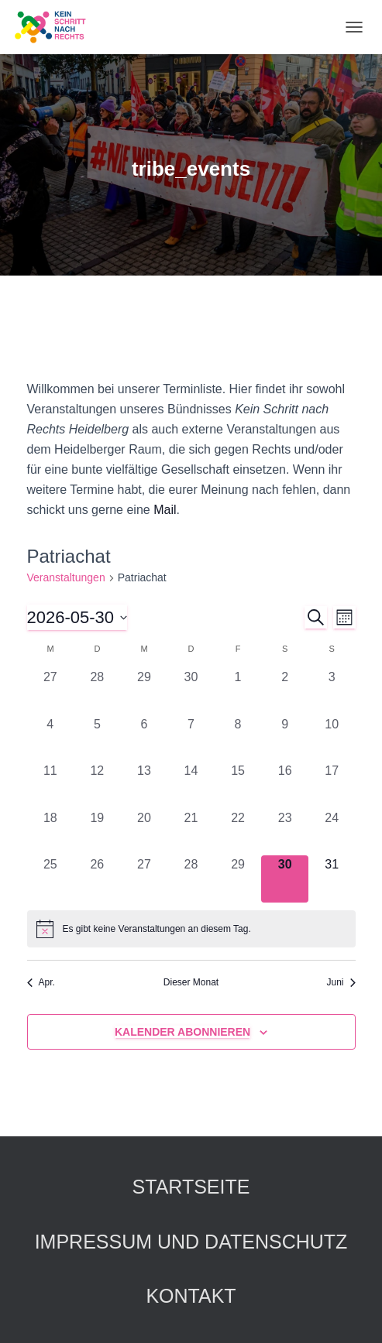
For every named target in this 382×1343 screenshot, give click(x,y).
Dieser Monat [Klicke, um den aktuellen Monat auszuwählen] (191, 982)
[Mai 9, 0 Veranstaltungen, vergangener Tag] (284, 738)
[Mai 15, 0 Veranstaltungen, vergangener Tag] (238, 785)
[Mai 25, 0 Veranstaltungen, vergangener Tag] (50, 879)
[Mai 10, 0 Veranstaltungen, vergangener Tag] (332, 738)
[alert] (191, 928)
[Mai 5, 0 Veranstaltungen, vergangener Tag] (97, 738)
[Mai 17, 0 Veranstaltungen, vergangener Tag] (332, 785)
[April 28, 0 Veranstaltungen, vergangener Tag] (97, 691)
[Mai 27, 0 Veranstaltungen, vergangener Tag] (144, 879)
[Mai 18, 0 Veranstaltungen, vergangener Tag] (50, 832)
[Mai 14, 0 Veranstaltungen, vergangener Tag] (191, 785)
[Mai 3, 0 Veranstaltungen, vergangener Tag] (332, 691)
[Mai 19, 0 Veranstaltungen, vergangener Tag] (97, 832)
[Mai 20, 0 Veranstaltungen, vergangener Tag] (144, 832)
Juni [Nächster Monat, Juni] (340, 982)
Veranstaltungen (66, 577)
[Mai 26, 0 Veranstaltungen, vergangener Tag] (97, 879)
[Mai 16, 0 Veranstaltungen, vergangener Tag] (284, 785)
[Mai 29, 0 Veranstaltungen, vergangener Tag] (238, 879)
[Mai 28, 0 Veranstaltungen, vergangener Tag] (191, 879)
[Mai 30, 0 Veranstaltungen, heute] (284, 879)
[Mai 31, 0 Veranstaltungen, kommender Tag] (332, 879)
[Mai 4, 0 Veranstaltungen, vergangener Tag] (50, 738)
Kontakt (191, 1296)
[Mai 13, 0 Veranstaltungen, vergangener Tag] (144, 785)
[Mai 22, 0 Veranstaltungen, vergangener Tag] (238, 832)
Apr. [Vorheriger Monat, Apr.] (41, 982)
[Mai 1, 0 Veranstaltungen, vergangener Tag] (238, 691)
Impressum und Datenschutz (191, 1241)
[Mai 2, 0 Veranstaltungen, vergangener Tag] (284, 691)
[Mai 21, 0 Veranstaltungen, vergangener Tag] (191, 832)
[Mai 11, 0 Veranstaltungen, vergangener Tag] (50, 785)
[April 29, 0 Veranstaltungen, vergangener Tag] (144, 691)
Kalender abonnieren (182, 1032)
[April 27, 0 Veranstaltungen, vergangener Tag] (50, 691)
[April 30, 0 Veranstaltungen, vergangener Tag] (191, 691)
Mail (164, 509)
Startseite (191, 1186)
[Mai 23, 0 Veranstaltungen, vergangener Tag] (284, 832)
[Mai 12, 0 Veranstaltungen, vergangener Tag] (97, 785)
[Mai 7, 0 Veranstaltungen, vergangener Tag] (191, 738)
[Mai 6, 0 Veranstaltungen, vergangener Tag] (144, 738)
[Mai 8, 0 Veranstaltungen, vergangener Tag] (238, 738)
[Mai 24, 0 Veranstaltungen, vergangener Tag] (332, 832)
